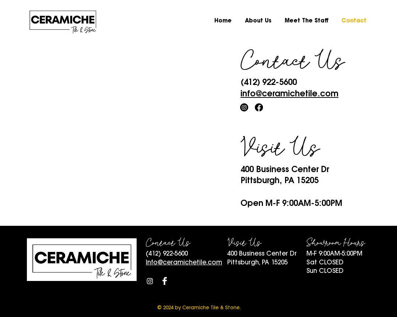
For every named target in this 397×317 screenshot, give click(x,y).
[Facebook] (259, 107)
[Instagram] (244, 107)
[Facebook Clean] (165, 281)
